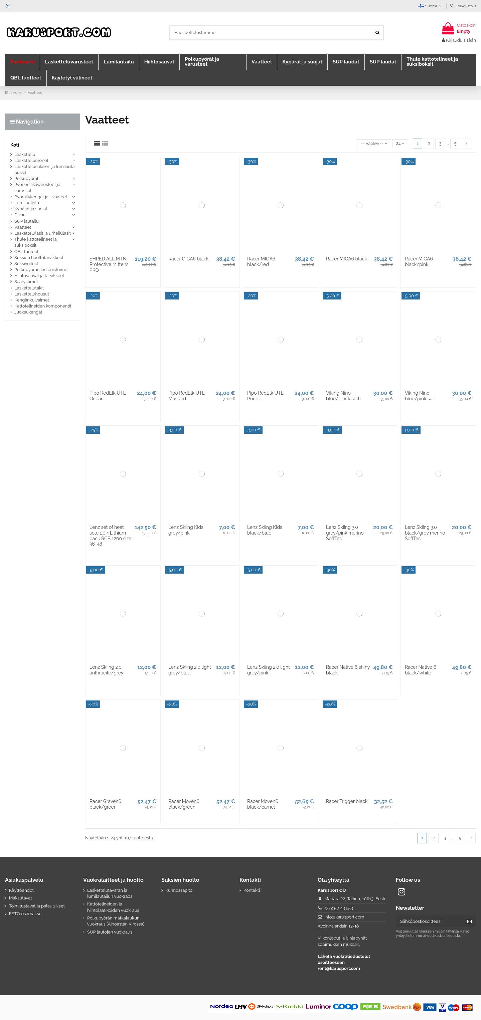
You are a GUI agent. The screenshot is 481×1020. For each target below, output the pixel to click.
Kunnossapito (178, 890)
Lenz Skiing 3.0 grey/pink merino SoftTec (345, 533)
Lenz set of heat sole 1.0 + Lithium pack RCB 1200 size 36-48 (110, 536)
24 (400, 143)
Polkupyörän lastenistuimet (41, 269)
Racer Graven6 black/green (105, 804)
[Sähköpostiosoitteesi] (429, 921)
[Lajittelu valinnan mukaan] (374, 143)
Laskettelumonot (31, 160)
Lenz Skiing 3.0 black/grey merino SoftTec (425, 533)
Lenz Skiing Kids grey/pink (185, 530)
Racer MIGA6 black (346, 258)
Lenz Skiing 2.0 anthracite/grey (106, 669)
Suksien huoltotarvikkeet (38, 257)
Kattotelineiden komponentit (42, 306)
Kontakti (252, 890)
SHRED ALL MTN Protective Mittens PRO (109, 264)
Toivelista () (463, 6)
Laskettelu (24, 154)
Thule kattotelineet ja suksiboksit (35, 242)
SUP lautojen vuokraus (109, 932)
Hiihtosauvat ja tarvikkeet (39, 275)
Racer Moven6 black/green (183, 804)
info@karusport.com (344, 917)
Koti (14, 145)
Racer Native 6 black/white (420, 669)
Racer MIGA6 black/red (261, 261)
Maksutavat (20, 897)
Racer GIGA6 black (188, 258)
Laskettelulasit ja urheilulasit (42, 233)
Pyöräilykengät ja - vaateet (40, 196)
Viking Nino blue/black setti (343, 395)
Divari (19, 214)
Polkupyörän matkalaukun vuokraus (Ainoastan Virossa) (115, 921)
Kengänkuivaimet (31, 299)
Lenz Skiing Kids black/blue (264, 530)
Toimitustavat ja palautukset (37, 905)
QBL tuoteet (26, 251)
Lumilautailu (26, 202)
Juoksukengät (28, 312)
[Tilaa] (469, 921)
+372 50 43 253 (338, 907)
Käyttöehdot (21, 890)
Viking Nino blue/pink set (419, 395)
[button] (22, 62)
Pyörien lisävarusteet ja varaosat (37, 187)
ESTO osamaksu (25, 913)
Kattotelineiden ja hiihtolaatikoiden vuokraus (113, 906)
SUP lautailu (26, 221)
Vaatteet (22, 227)
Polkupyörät (26, 178)
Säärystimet (26, 281)
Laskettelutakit (29, 287)
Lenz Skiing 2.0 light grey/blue (189, 669)
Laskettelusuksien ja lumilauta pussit (44, 169)
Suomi (431, 6)
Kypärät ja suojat (30, 208)
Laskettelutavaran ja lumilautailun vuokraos (109, 893)
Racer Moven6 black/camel (262, 804)
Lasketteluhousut (31, 293)
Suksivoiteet (26, 263)
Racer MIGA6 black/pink (419, 261)
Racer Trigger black (346, 801)
